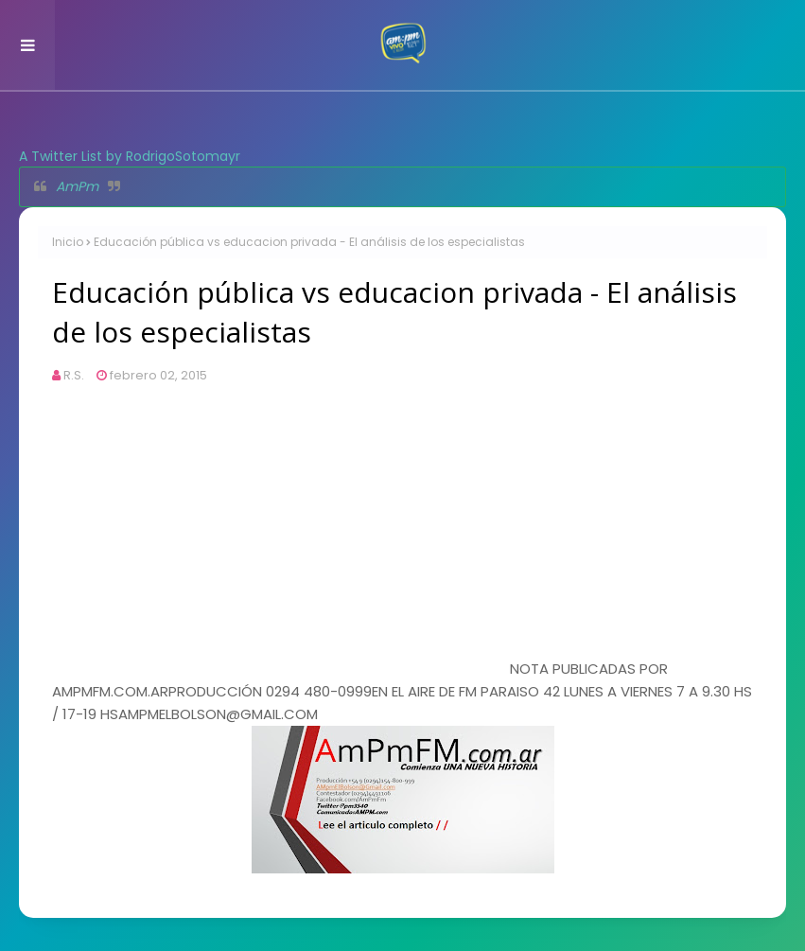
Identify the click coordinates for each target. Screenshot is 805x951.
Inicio (67, 242)
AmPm (77, 186)
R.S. (73, 375)
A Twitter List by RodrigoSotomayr (129, 156)
